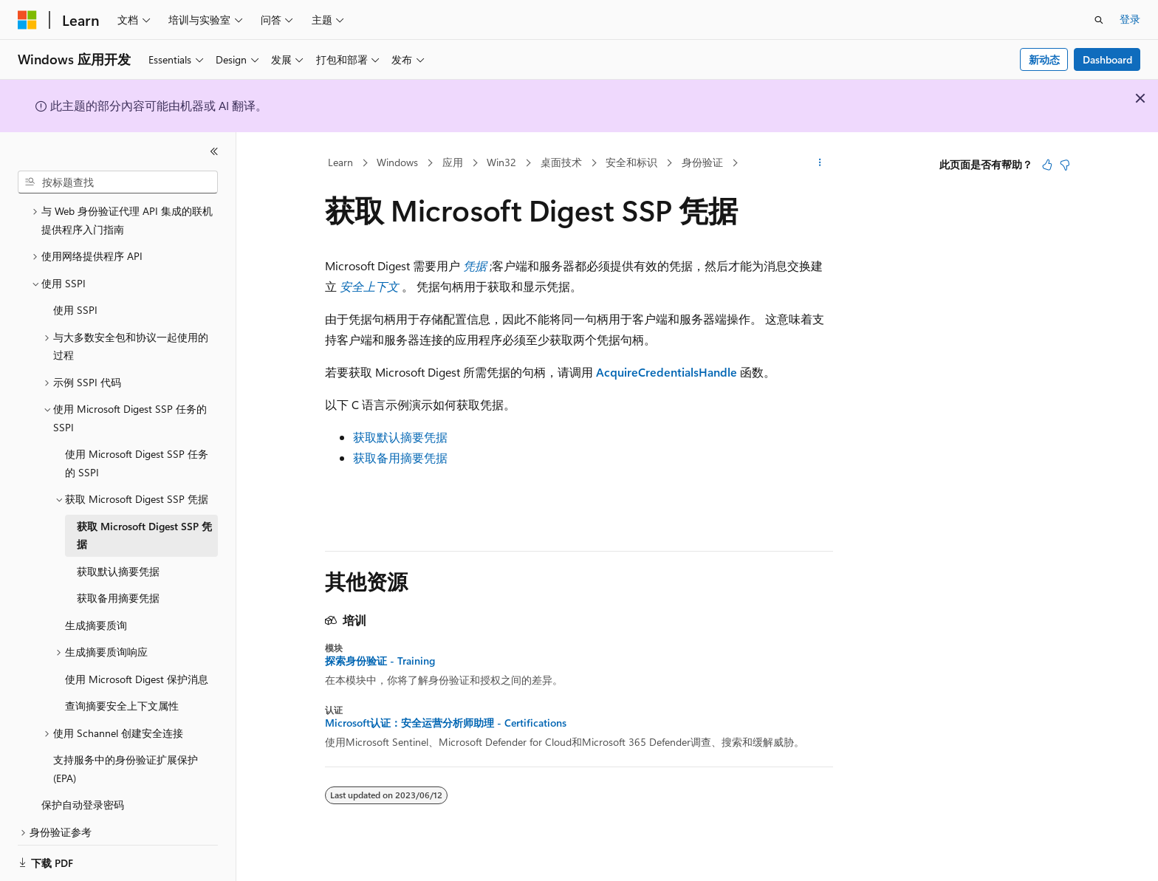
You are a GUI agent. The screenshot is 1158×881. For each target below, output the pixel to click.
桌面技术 (561, 162)
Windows (397, 162)
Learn (340, 162)
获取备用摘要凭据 (400, 457)
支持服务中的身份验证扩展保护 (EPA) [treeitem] (125, 751)
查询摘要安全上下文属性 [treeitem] (122, 688)
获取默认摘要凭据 (400, 437)
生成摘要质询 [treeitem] (96, 607)
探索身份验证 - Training (380, 661)
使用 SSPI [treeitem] (75, 292)
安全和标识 (631, 162)
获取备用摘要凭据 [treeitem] (118, 580)
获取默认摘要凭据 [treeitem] (118, 553)
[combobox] (118, 182)
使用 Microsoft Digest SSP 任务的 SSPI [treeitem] (136, 445)
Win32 (501, 162)
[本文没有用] (1065, 165)
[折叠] (214, 151)
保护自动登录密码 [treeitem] (82, 787)
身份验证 (702, 162)
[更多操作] (820, 163)
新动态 (1044, 59)
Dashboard (1107, 59)
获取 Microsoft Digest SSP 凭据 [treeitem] (144, 517)
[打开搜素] (1099, 20)
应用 (452, 162)
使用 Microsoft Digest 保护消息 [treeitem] (136, 661)
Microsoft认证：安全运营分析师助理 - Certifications (445, 723)
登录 (1130, 19)
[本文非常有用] (1047, 165)
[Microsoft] (27, 20)
